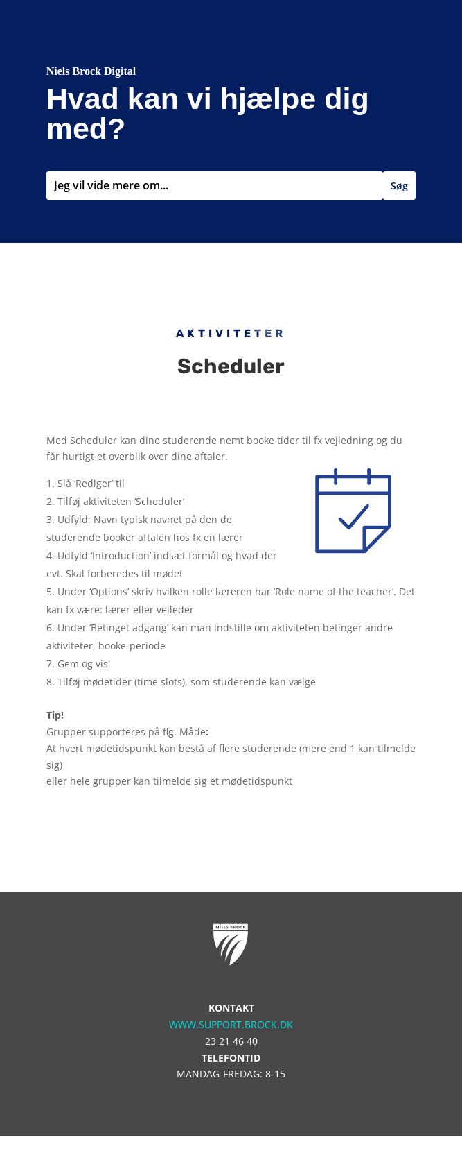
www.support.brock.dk (231, 1024)
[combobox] (215, 185)
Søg (399, 185)
